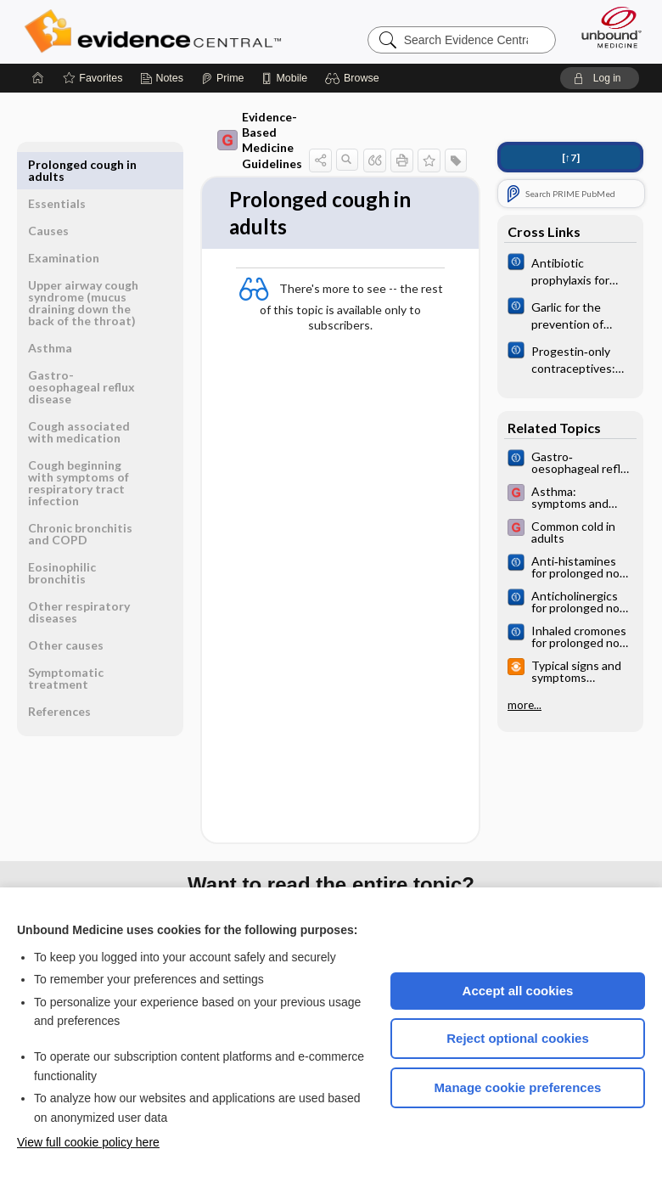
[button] (354, 78)
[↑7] (571, 157)
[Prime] (222, 78)
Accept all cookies (518, 990)
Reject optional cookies (517, 1038)
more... (524, 705)
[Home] (38, 78)
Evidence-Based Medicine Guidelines (259, 140)
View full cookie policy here (88, 1142)
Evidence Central (156, 31)
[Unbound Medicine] (606, 27)
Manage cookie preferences (518, 1087)
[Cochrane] (570, 270)
